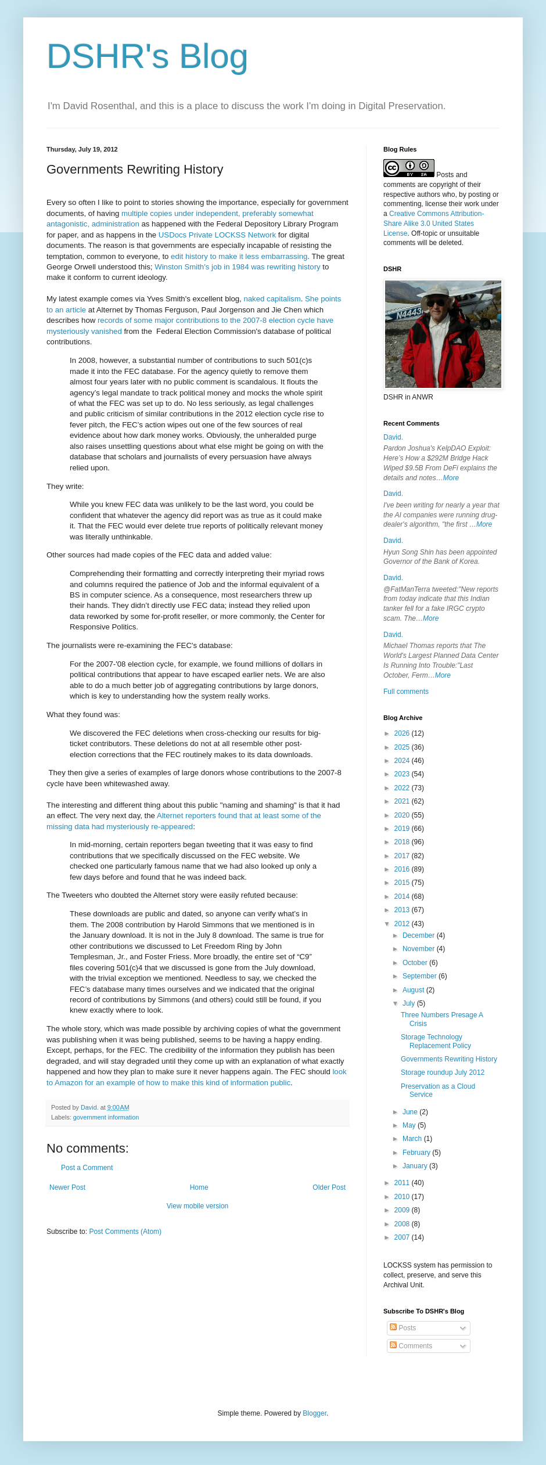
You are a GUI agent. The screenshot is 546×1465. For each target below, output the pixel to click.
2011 (403, 1183)
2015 (403, 883)
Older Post (329, 1187)
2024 (403, 761)
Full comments (406, 691)
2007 (403, 1237)
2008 (403, 1224)
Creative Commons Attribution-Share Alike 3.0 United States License (433, 223)
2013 (403, 910)
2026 (403, 733)
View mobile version (198, 1206)
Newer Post (67, 1187)
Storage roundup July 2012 (442, 1072)
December (420, 935)
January (416, 1166)
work (471, 204)
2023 (403, 774)
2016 (403, 869)
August (414, 990)
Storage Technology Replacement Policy (436, 1041)
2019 (403, 829)
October (416, 963)
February (417, 1153)
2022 (403, 788)
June (411, 1112)
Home (199, 1187)
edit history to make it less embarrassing (239, 256)
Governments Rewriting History (449, 1059)
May (410, 1125)
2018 (403, 842)
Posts (403, 1328)
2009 (403, 1210)
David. (393, 437)
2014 (403, 896)
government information (106, 1117)
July (410, 1003)
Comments (411, 1346)
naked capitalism (271, 298)
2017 (403, 856)
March (413, 1139)
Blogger (314, 1413)
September (421, 976)
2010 (403, 1197)
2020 (403, 815)
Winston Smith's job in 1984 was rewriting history (237, 266)
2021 (403, 801)
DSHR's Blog (147, 56)
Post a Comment (87, 1168)
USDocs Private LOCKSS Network (217, 235)
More (451, 478)
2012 (403, 924)
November (420, 949)
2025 (403, 747)
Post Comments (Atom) (125, 1232)
